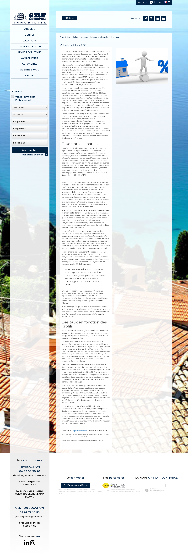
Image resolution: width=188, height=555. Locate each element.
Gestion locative (30, 45)
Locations (29, 40)
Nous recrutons (29, 51)
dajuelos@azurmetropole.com (29, 475)
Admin (92, 541)
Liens (87, 541)
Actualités (29, 62)
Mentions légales (69, 541)
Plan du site (59, 541)
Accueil (29, 28)
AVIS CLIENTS (29, 56)
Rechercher (29, 147)
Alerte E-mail (29, 67)
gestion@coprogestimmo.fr (29, 516)
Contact (30, 73)
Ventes (30, 34)
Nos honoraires (80, 541)
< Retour (69, 18)
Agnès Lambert (80, 431)
